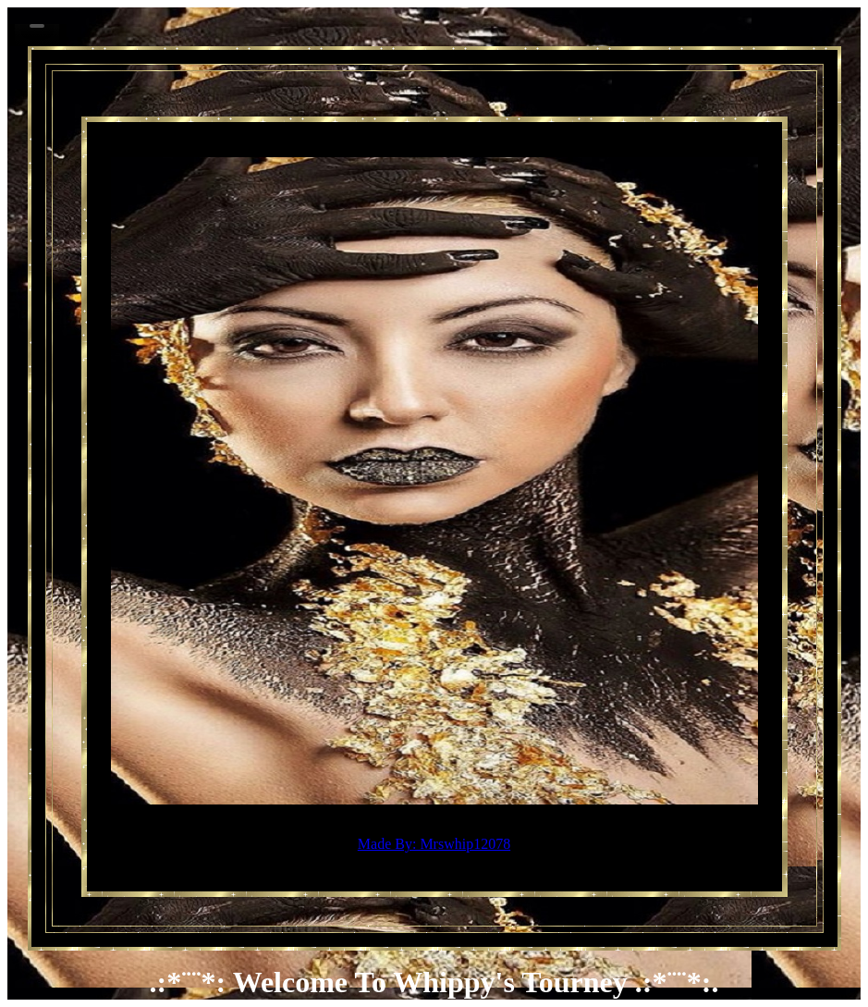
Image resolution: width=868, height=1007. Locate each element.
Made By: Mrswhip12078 (434, 844)
